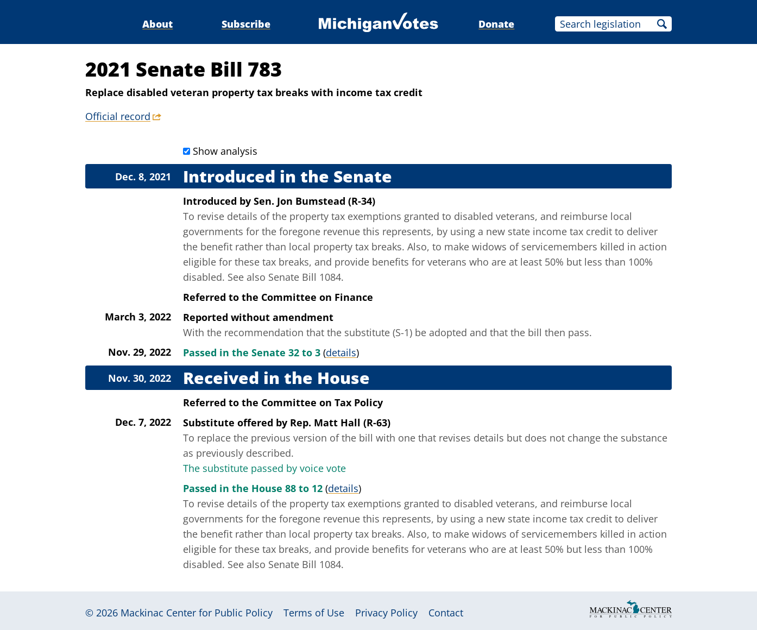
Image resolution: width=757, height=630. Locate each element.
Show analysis (225, 151)
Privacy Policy (386, 612)
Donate (496, 23)
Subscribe (246, 23)
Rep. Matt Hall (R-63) (340, 422)
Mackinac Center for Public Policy (197, 612)
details (341, 352)
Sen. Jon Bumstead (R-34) (314, 200)
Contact (445, 612)
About (157, 23)
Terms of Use (313, 612)
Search (662, 24)
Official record (117, 116)
